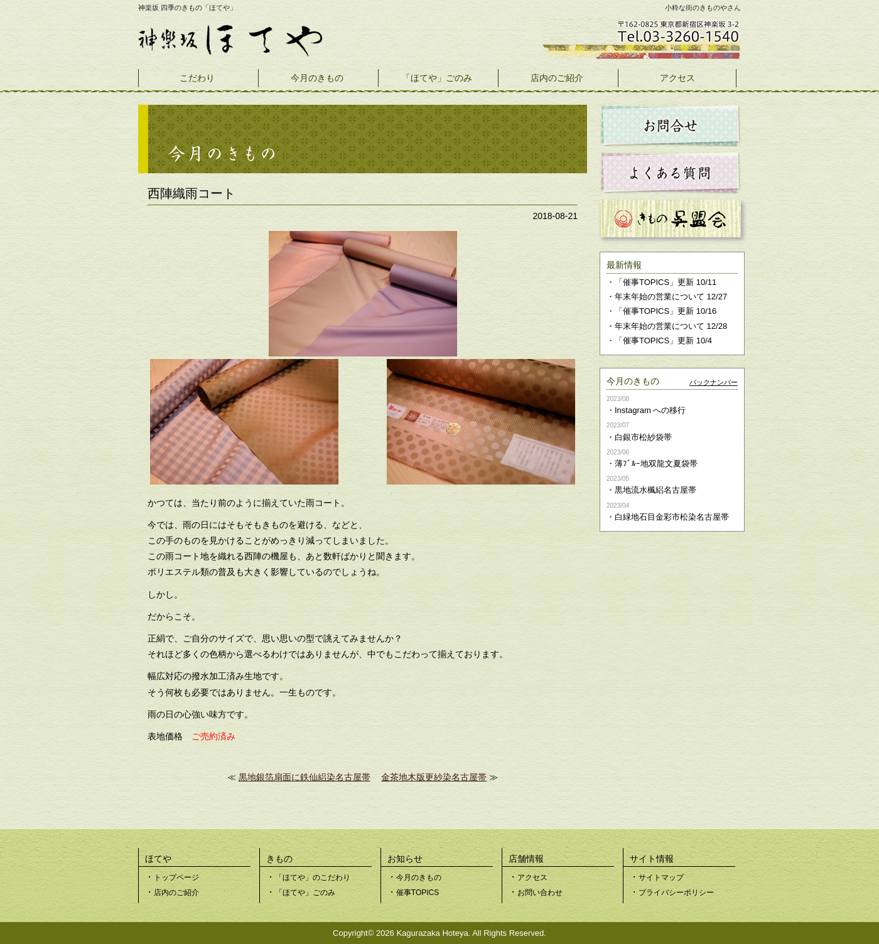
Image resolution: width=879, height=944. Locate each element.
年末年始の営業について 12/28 (671, 326)
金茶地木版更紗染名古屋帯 (434, 777)
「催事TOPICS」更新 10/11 (665, 282)
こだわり (197, 78)
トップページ (176, 877)
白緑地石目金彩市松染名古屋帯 (672, 517)
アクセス (677, 78)
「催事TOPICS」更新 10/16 (665, 311)
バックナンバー (713, 382)
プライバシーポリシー (676, 892)
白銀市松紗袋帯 (643, 437)
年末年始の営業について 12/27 (671, 296)
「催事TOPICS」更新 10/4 (663, 340)
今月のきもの (317, 78)
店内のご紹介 (557, 78)
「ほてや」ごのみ (437, 78)
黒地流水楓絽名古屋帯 (655, 490)
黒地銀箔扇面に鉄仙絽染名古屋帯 (304, 777)
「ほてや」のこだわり (312, 877)
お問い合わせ (540, 892)
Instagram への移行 (650, 410)
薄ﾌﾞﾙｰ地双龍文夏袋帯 (656, 463)
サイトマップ (661, 877)
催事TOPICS (417, 892)
